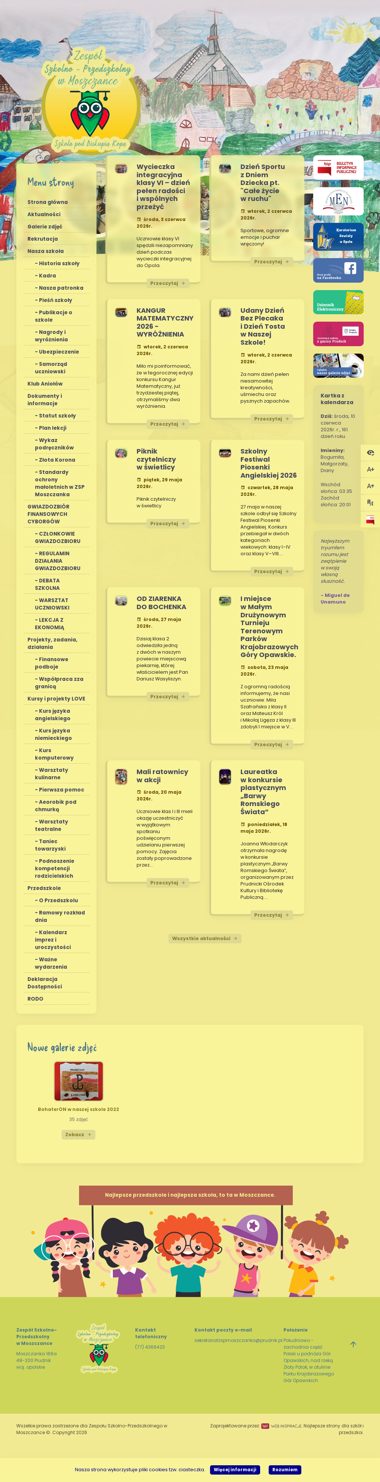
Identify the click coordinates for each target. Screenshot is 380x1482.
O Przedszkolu (58, 900)
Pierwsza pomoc (61, 789)
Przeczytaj (168, 283)
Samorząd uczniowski (51, 368)
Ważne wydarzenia (51, 963)
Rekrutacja (42, 239)
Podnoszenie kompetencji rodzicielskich (54, 869)
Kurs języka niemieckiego (53, 734)
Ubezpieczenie (59, 351)
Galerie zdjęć (44, 226)
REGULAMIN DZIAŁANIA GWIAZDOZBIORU (58, 561)
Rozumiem (285, 1470)
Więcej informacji (235, 1470)
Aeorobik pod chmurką (55, 806)
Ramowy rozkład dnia (60, 916)
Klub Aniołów (45, 383)
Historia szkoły (59, 263)
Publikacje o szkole (53, 316)
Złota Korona (57, 460)
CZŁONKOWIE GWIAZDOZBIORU (58, 537)
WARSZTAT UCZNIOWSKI (52, 604)
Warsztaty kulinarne (51, 774)
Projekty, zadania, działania (52, 643)
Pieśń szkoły (55, 300)
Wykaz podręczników (54, 444)
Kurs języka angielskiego (53, 715)
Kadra (47, 275)
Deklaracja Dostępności (44, 983)
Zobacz (78, 1134)
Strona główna (47, 202)
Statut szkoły (57, 415)
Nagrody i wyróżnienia (51, 336)
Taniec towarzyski (50, 845)
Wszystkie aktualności (205, 938)
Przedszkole (44, 888)
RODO (35, 998)
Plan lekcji (52, 428)
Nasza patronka (61, 288)
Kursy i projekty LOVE (56, 698)
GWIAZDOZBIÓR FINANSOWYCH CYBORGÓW (48, 514)
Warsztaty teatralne (51, 825)
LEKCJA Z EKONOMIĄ (49, 624)
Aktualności (43, 214)
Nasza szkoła (45, 251)
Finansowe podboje (51, 663)
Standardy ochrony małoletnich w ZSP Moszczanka (60, 483)
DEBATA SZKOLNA (47, 584)
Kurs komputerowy (54, 754)
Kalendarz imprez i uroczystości (53, 940)
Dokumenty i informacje (44, 400)
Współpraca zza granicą (59, 683)
